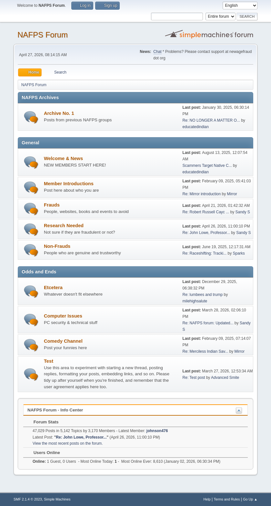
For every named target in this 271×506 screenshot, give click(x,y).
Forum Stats (42, 422)
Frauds (52, 204)
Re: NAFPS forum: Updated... (208, 323)
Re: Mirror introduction (202, 194)
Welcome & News (63, 158)
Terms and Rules (227, 499)
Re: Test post (194, 377)
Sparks (239, 253)
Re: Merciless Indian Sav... (205, 351)
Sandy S (242, 212)
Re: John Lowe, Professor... (206, 232)
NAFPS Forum (42, 34)
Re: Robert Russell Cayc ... (206, 212)
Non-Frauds (57, 246)
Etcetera (53, 287)
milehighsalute (195, 301)
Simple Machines (57, 499)
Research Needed (64, 225)
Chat (157, 51)
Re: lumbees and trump (203, 294)
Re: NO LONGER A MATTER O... (211, 120)
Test (48, 361)
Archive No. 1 (59, 113)
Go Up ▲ (250, 499)
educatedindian (196, 127)
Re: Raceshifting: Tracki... (205, 253)
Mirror (232, 194)
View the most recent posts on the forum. (68, 443)
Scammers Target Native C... (207, 165)
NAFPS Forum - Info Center (55, 410)
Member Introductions (69, 183)
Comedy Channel (63, 341)
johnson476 (157, 431)
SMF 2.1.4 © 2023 (28, 499)
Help (207, 499)
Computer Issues (63, 316)
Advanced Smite (225, 377)
